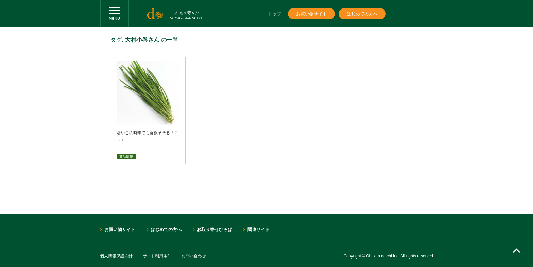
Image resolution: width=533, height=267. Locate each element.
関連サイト (258, 229)
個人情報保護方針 (116, 256)
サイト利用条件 (157, 256)
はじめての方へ (362, 13)
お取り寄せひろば (214, 229)
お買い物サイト (311, 13)
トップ (274, 13)
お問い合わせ (194, 256)
